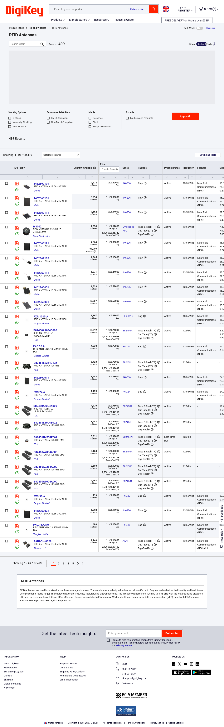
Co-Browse (124, 684)
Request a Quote (124, 19)
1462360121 (41, 243)
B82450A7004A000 (45, 452)
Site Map (8, 679)
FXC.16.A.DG (41, 524)
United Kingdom (53, 723)
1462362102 (41, 258)
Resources (100, 19)
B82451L (127, 362)
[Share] (210, 28)
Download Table (208, 155)
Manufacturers (78, 19)
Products (56, 19)
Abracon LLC (40, 548)
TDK (35, 340)
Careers (8, 675)
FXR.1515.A (41, 316)
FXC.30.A (39, 496)
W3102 (37, 226)
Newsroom (9, 687)
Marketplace (10, 667)
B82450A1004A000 (45, 481)
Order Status (66, 667)
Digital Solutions (12, 683)
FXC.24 (126, 391)
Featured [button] (52, 155)
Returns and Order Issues (73, 675)
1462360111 (41, 212)
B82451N (128, 436)
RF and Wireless (38, 28)
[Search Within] (24, 44)
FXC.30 (126, 495)
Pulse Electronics (41, 236)
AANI (125, 540)
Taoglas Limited (42, 323)
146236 (127, 183)
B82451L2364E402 (45, 362)
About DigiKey (11, 663)
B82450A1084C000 (45, 330)
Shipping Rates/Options (72, 671)
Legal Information (69, 679)
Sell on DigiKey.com (14, 671)
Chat (121, 664)
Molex (37, 190)
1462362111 (41, 272)
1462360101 (41, 183)
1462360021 (41, 510)
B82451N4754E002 (45, 437)
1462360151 (41, 198)
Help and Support (69, 663)
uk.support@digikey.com (131, 678)
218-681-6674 (126, 674)
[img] (24, 11)
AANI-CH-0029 (42, 541)
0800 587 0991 (127, 669)
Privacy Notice (124, 645)
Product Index (16, 28)
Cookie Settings (176, 723)
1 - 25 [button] (18, 154)
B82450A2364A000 (45, 466)
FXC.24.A (39, 392)
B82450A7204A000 (45, 405)
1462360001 (41, 301)
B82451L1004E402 (45, 422)
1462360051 (41, 287)
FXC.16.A (39, 346)
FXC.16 (126, 346)
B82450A (127, 330)
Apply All (185, 116)
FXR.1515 (128, 316)
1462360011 (41, 377)
